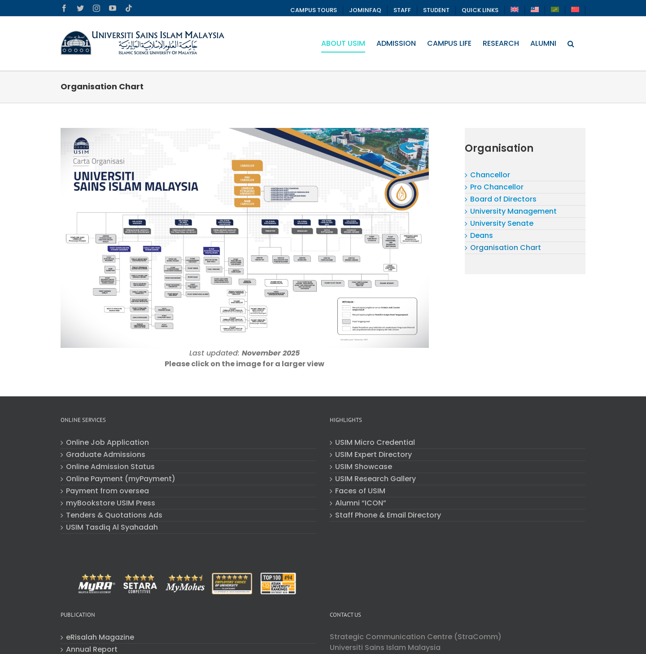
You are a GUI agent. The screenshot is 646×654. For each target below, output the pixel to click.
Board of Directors (503, 199)
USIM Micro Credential (375, 443)
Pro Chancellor (497, 187)
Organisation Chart (505, 247)
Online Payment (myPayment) (120, 479)
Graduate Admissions (105, 455)
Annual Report (92, 649)
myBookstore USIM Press (110, 503)
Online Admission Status (110, 467)
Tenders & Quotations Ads (114, 515)
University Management (513, 211)
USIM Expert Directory (373, 455)
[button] (570, 43)
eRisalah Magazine (100, 637)
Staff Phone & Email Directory (388, 515)
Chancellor (490, 175)
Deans (481, 235)
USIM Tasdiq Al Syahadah (112, 527)
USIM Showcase (363, 467)
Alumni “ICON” (360, 503)
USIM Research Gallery (375, 479)
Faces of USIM (360, 491)
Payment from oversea (107, 491)
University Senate (501, 223)
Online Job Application (107, 443)
